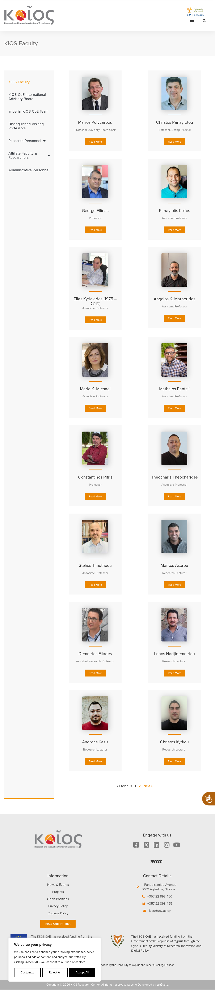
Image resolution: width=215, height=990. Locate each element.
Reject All (55, 972)
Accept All (82, 972)
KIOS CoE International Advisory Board (27, 96)
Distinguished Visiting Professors (26, 126)
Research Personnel (27, 141)
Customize (27, 972)
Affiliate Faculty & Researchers (29, 155)
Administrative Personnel (28, 170)
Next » (148, 785)
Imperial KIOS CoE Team (28, 111)
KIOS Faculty (19, 82)
